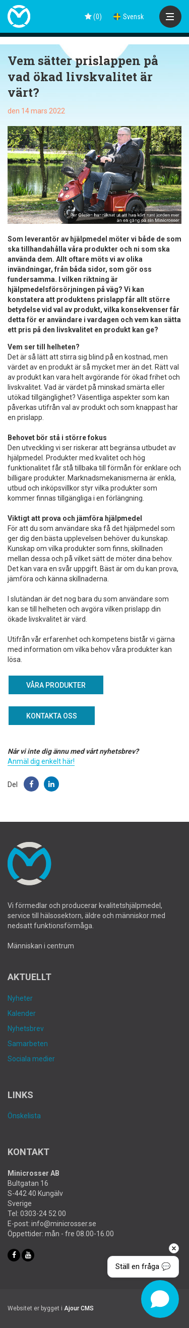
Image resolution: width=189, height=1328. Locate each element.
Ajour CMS (79, 1308)
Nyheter (20, 998)
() (93, 17)
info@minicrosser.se (63, 1224)
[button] (31, 784)
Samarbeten (28, 1044)
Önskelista (24, 1116)
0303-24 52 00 (43, 1214)
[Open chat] (160, 1299)
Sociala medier (31, 1059)
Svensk (128, 17)
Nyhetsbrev (26, 1028)
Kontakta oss (51, 716)
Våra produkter (56, 685)
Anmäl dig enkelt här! (41, 761)
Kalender (22, 1013)
